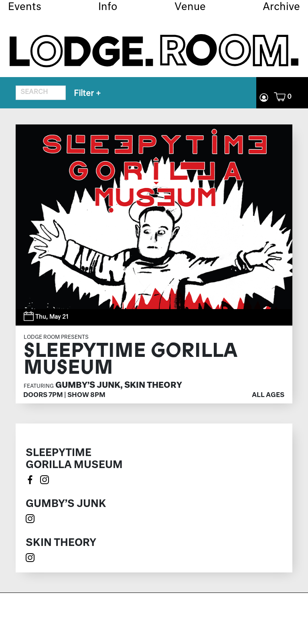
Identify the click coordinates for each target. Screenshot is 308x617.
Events (24, 7)
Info (108, 7)
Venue (190, 7)
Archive (281, 7)
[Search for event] (41, 93)
